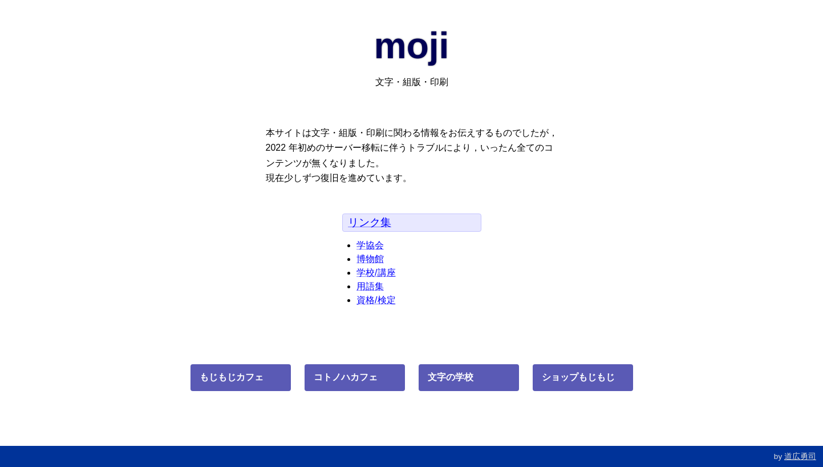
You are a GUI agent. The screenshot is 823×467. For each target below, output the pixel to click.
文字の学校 (450, 377)
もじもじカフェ (231, 377)
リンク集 (369, 222)
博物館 (370, 259)
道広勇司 (800, 456)
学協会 (370, 245)
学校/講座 (375, 272)
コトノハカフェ (346, 377)
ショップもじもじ (578, 377)
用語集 (370, 286)
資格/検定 (375, 300)
